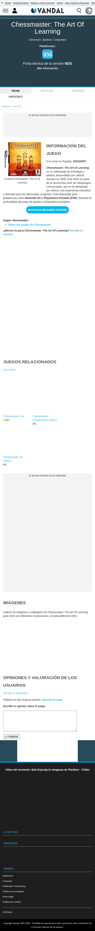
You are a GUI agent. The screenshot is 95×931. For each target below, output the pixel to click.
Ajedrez (47, 39)
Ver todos (9, 369)
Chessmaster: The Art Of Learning (47, 28)
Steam (8, 3)
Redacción (8, 875)
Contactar (7, 881)
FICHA (16, 90)
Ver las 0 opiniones (15, 693)
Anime (60, 3)
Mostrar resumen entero (47, 209)
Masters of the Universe (43, 3)
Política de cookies (12, 902)
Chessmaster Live (13, 416)
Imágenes (16, 96)
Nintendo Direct (21, 3)
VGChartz (7, 912)
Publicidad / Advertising (14, 886)
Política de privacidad (13, 891)
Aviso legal (8, 896)
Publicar (11, 736)
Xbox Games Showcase (77, 3)
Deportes (60, 39)
